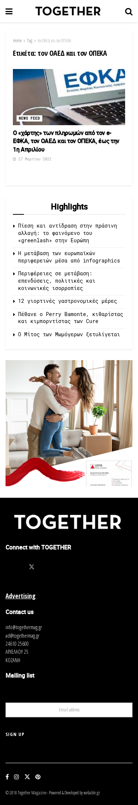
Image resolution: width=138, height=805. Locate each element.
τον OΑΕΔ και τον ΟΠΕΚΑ (54, 40)
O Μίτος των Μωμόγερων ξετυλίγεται (69, 334)
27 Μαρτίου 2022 (32, 159)
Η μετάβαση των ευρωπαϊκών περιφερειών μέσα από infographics (69, 257)
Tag (29, 40)
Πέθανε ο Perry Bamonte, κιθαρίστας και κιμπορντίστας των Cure (70, 318)
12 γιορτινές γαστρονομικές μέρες (67, 300)
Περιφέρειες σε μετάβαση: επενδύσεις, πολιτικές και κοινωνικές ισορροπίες (56, 280)
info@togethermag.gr (24, 627)
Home (17, 40)
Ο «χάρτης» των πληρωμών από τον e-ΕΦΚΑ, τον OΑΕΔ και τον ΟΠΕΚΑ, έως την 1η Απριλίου (66, 141)
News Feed (29, 118)
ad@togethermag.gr (22, 635)
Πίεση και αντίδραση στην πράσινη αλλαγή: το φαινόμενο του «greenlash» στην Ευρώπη (67, 232)
